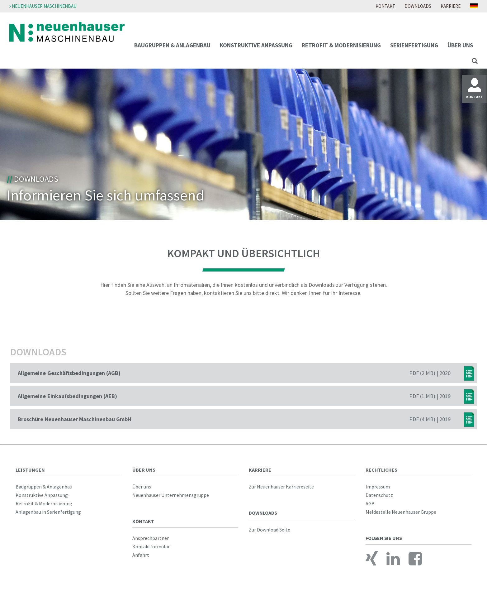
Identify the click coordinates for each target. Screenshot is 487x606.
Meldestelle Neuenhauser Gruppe (401, 512)
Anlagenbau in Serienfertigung (48, 512)
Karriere (451, 6)
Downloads (417, 6)
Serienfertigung (414, 45)
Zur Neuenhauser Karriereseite (281, 486)
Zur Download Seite (269, 530)
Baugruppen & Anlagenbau (172, 45)
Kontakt (385, 6)
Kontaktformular (151, 546)
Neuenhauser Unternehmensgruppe (170, 495)
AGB (370, 503)
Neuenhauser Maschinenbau (43, 6)
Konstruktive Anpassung (256, 45)
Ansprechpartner (150, 538)
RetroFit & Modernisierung (341, 45)
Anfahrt (140, 555)
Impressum (378, 486)
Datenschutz (379, 495)
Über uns (460, 45)
